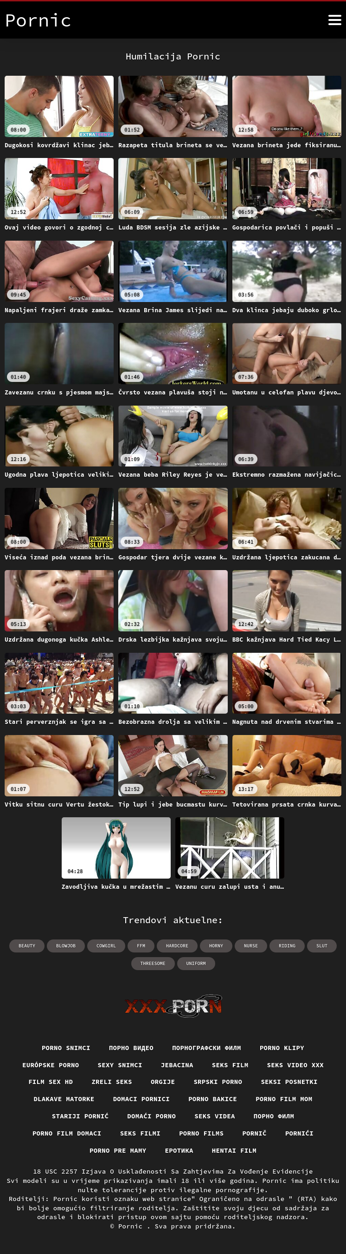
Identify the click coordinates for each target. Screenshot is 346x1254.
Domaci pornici (141, 1099)
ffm (141, 946)
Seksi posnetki (289, 1081)
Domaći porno (151, 1116)
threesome (153, 963)
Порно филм (274, 1116)
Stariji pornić (80, 1116)
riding (287, 946)
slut (321, 946)
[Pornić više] (334, 20)
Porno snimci (66, 1048)
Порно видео (131, 1048)
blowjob (66, 946)
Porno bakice (212, 1099)
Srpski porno (217, 1081)
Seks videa (214, 1116)
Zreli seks (111, 1081)
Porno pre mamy (118, 1150)
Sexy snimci (120, 1065)
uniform (196, 963)
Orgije (163, 1081)
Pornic (132, 1226)
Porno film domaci (67, 1133)
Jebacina (177, 1065)
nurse (251, 946)
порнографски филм (206, 1048)
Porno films (201, 1133)
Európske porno (50, 1065)
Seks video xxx (295, 1065)
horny (216, 946)
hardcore (177, 946)
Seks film (230, 1065)
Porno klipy (282, 1048)
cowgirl (106, 946)
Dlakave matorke (63, 1099)
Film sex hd (50, 1081)
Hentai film (234, 1150)
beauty (27, 946)
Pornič (254, 1133)
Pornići (299, 1133)
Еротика (179, 1150)
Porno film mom (284, 1099)
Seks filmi (140, 1133)
